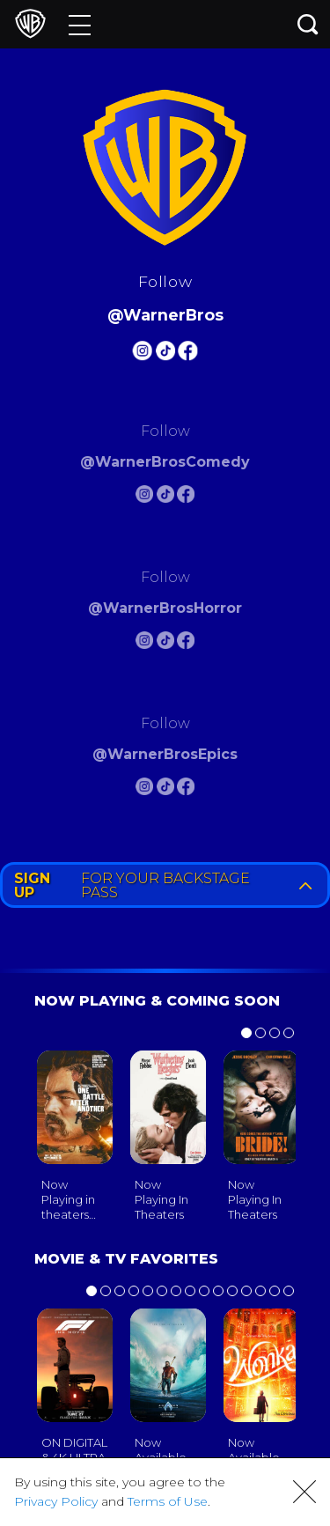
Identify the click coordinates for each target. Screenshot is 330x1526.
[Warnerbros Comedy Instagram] (144, 497)
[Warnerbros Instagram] (141, 353)
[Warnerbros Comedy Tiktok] (165, 497)
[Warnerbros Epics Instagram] (144, 789)
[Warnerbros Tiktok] (165, 353)
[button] (304, 1491)
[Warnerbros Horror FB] (185, 643)
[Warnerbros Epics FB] (185, 789)
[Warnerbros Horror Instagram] (144, 643)
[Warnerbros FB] (188, 353)
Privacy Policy (56, 1501)
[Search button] (308, 24)
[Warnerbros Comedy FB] (185, 497)
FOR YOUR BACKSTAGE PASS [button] (166, 885)
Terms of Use (168, 1501)
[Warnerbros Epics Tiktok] (165, 789)
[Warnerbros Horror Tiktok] (165, 643)
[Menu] (79, 24)
